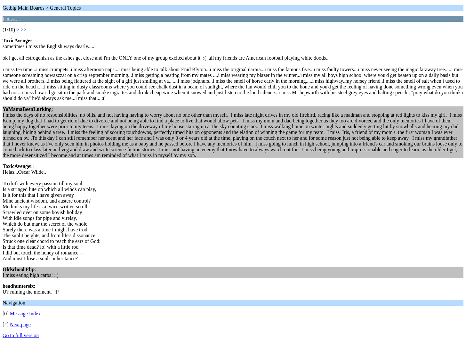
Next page (20, 324)
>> (23, 29)
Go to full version (21, 335)
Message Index (25, 313)
